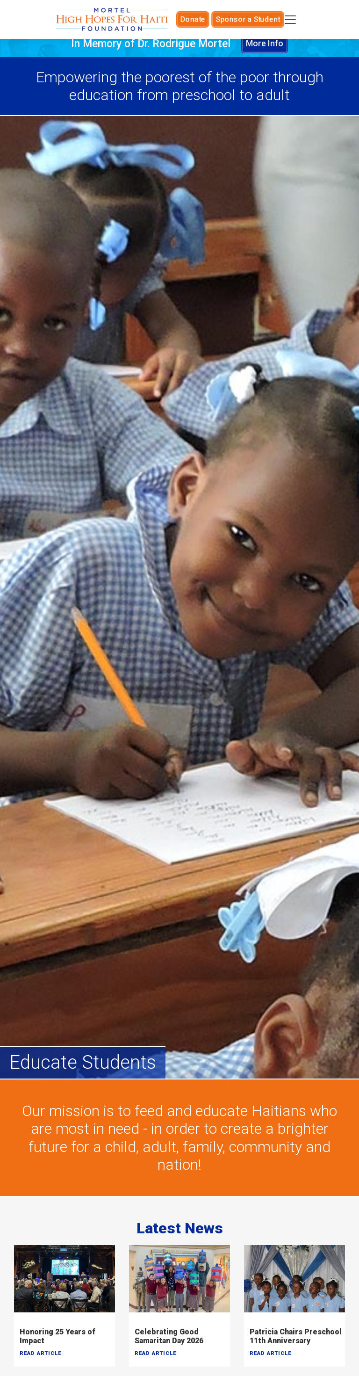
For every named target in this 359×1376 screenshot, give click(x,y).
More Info (264, 44)
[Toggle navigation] (290, 20)
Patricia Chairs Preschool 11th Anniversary (296, 1336)
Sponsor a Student (246, 19)
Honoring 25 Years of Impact (57, 1336)
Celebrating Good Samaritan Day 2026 (169, 1336)
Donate (197, 19)
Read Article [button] (40, 1353)
